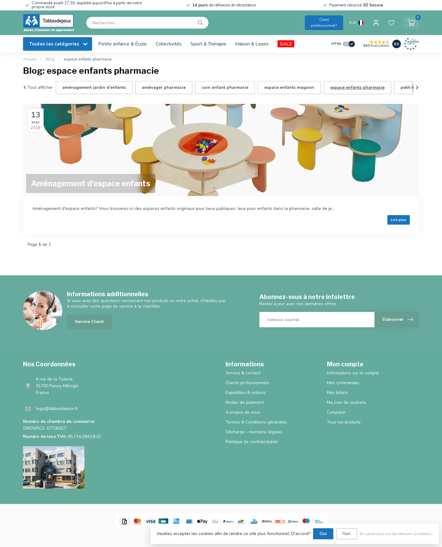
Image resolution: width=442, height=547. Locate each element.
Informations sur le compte (353, 373)
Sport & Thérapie (208, 44)
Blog (50, 59)
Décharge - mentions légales (254, 432)
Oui (323, 534)
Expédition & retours (246, 392)
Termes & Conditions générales (256, 422)
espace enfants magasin (289, 87)
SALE (286, 44)
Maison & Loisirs (252, 44)
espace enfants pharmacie (88, 59)
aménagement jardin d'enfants (94, 87)
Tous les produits (344, 422)
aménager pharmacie (164, 87)
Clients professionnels (247, 383)
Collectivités (168, 44)
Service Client (89, 322)
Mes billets (337, 392)
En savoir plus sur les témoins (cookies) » (396, 533)
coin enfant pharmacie (225, 87)
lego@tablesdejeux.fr (57, 408)
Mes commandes (343, 383)
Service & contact (243, 373)
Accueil (30, 59)
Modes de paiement (245, 402)
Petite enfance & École (122, 44)
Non (347, 534)
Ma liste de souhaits (346, 402)
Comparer (336, 412)
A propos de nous (243, 412)
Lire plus (398, 219)
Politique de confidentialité (252, 442)
